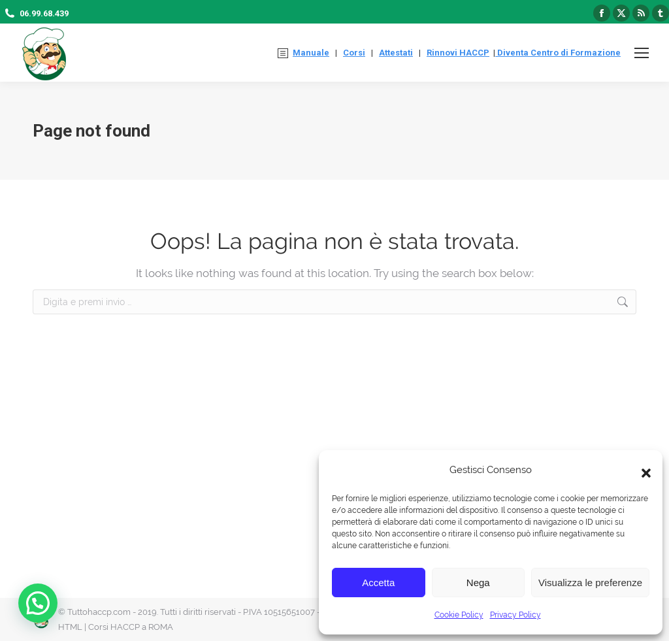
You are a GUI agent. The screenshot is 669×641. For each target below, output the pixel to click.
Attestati (396, 53)
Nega (478, 582)
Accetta (378, 582)
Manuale (311, 53)
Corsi (354, 53)
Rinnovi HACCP (458, 53)
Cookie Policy (458, 614)
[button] (642, 469)
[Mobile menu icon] (641, 53)
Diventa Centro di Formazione (558, 53)
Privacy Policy (515, 614)
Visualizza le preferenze (590, 582)
